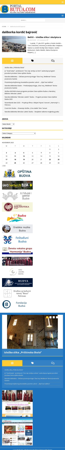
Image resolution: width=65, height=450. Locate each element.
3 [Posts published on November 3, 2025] (6, 153)
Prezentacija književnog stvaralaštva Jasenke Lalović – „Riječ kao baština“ (29, 82)
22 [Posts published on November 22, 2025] (50, 159)
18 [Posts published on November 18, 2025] (15, 159)
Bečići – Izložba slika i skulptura (44, 37)
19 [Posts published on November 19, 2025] (24, 159)
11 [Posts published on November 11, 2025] (15, 156)
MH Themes (48, 448)
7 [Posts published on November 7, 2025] (41, 153)
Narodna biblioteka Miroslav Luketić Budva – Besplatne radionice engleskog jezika (32, 112)
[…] (35, 52)
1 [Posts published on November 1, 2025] (49, 149)
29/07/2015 (32, 40)
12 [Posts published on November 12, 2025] (24, 156)
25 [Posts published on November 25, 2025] (15, 163)
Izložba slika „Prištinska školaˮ (14, 67)
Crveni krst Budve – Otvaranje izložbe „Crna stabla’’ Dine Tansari (26, 108)
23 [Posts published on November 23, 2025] (58, 159)
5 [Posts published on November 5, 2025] (23, 153)
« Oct (4, 166)
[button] (62, 2)
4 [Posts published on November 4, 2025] (15, 153)
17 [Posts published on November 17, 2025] (6, 159)
